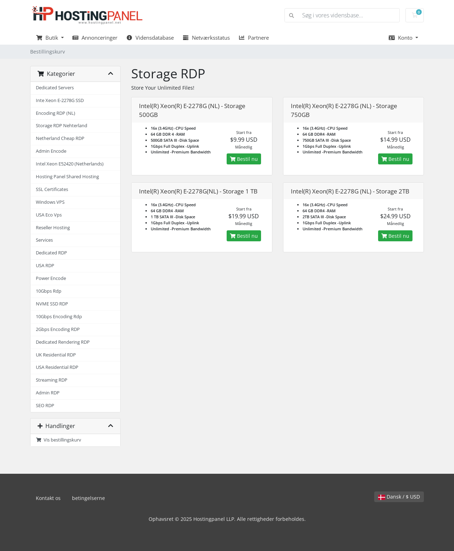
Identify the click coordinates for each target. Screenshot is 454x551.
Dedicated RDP (51, 253)
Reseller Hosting (53, 228)
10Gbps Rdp (48, 291)
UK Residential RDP (56, 355)
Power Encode (51, 278)
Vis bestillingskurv (58, 440)
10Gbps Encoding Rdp (59, 317)
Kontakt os (48, 498)
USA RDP (45, 266)
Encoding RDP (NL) (55, 113)
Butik (48, 37)
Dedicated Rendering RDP (63, 342)
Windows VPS (50, 202)
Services (44, 240)
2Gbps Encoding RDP (58, 329)
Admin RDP (48, 393)
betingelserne (88, 498)
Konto (401, 37)
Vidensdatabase (150, 37)
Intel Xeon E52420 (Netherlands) (70, 164)
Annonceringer (95, 37)
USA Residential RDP (57, 367)
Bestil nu (244, 159)
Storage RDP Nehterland (61, 126)
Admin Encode (51, 151)
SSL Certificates (52, 189)
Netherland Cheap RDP (60, 138)
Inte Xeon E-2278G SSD (60, 100)
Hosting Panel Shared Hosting (67, 177)
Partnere (253, 37)
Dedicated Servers (55, 88)
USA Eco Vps (49, 215)
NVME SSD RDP (52, 304)
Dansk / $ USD (399, 496)
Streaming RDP (51, 380)
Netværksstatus (206, 37)
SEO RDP (45, 406)
